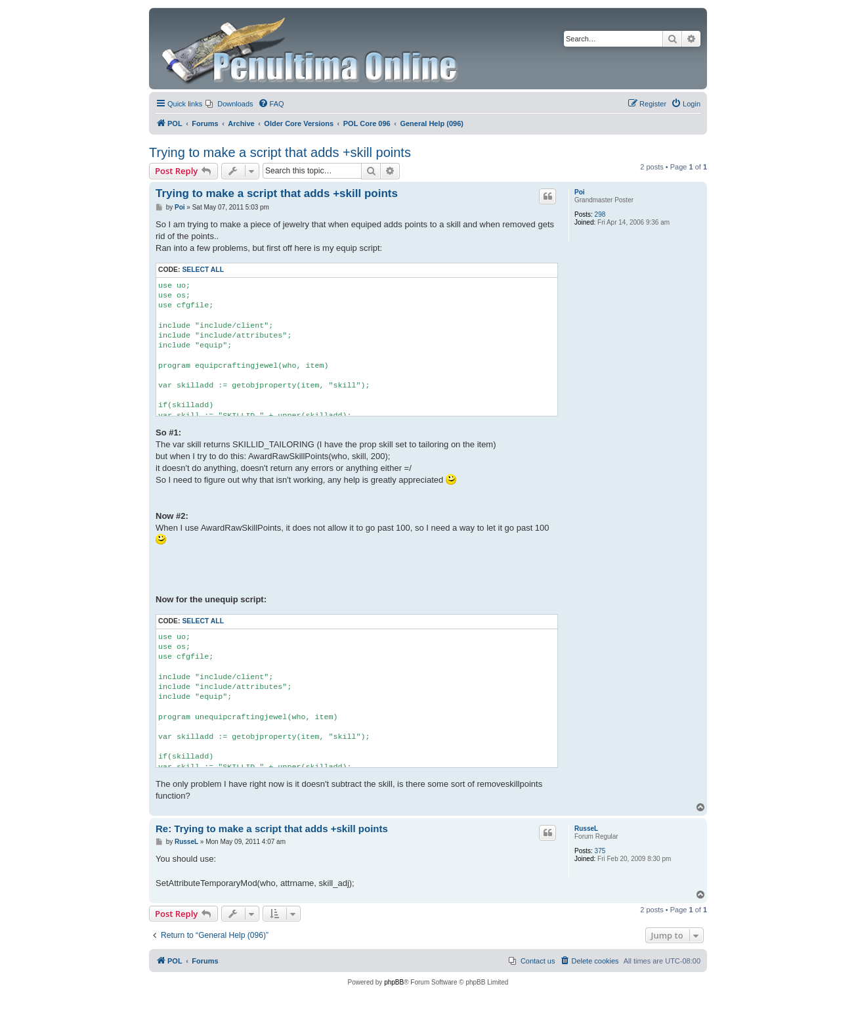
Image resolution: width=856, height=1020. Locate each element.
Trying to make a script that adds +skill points (280, 152)
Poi (579, 192)
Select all (203, 269)
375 (600, 850)
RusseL (586, 828)
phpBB (394, 982)
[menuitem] (229, 104)
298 (600, 214)
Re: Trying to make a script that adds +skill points (272, 828)
